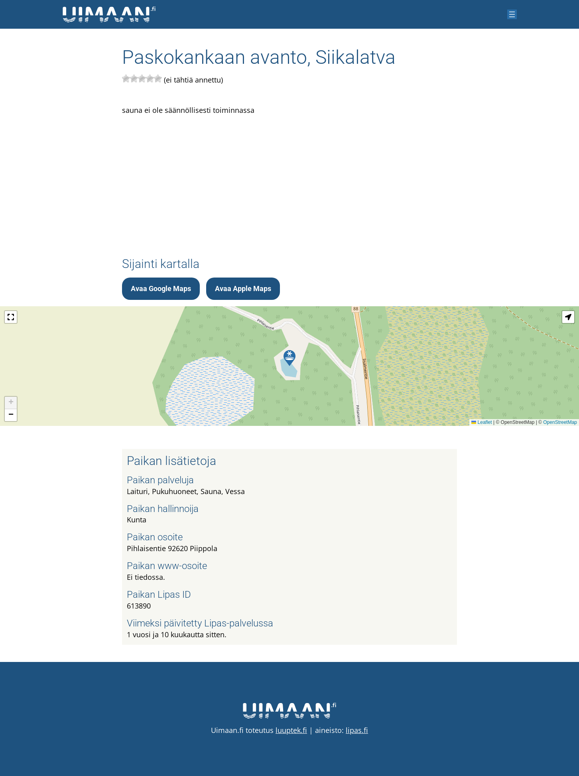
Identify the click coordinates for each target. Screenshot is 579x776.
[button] (289, 358)
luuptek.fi (291, 730)
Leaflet (481, 422)
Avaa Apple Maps (243, 288)
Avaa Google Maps (161, 288)
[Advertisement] (289, 178)
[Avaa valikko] (512, 14)
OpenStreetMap (560, 422)
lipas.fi (357, 730)
